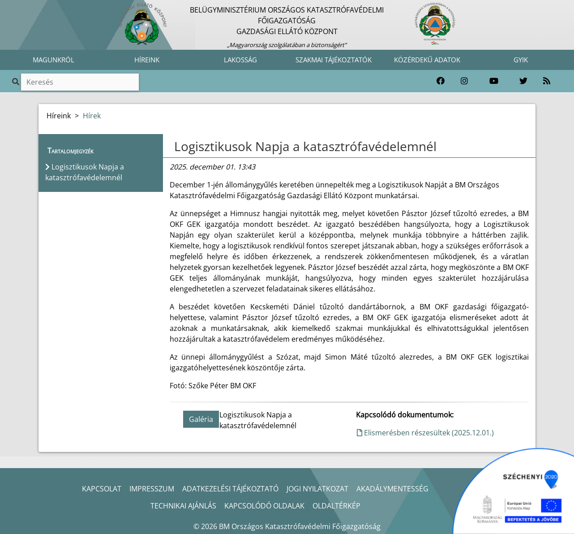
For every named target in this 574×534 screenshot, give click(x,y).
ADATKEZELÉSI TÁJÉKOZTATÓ (230, 489)
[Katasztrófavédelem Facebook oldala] (440, 81)
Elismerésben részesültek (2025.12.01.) (425, 433)
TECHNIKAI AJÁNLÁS (183, 506)
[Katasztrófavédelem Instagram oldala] (464, 81)
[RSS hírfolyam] (546, 81)
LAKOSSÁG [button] (240, 59)
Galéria (201, 419)
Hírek (92, 116)
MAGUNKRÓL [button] (53, 59)
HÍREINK (146, 59)
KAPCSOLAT (101, 489)
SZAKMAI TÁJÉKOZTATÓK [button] (334, 59)
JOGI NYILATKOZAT (317, 489)
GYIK (521, 59)
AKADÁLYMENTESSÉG (392, 489)
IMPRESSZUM (151, 489)
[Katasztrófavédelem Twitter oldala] (523, 81)
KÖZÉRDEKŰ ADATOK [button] (427, 59)
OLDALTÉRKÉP (336, 506)
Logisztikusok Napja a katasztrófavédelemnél (305, 146)
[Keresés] (80, 82)
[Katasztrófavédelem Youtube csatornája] (493, 81)
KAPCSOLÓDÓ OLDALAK (264, 506)
